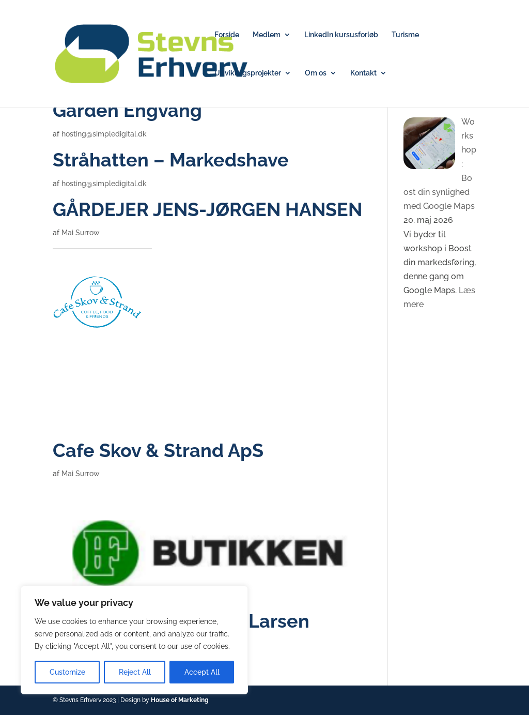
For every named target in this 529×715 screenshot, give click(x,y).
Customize (67, 672)
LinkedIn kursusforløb (341, 35)
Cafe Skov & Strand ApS (158, 450)
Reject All (135, 672)
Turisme (405, 35)
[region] (134, 640)
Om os (315, 73)
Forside (226, 35)
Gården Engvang (127, 110)
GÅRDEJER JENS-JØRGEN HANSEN (207, 210)
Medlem (267, 35)
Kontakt (363, 73)
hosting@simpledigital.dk (104, 134)
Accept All (202, 672)
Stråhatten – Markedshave (171, 160)
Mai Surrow (80, 233)
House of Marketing (180, 700)
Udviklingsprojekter (247, 73)
